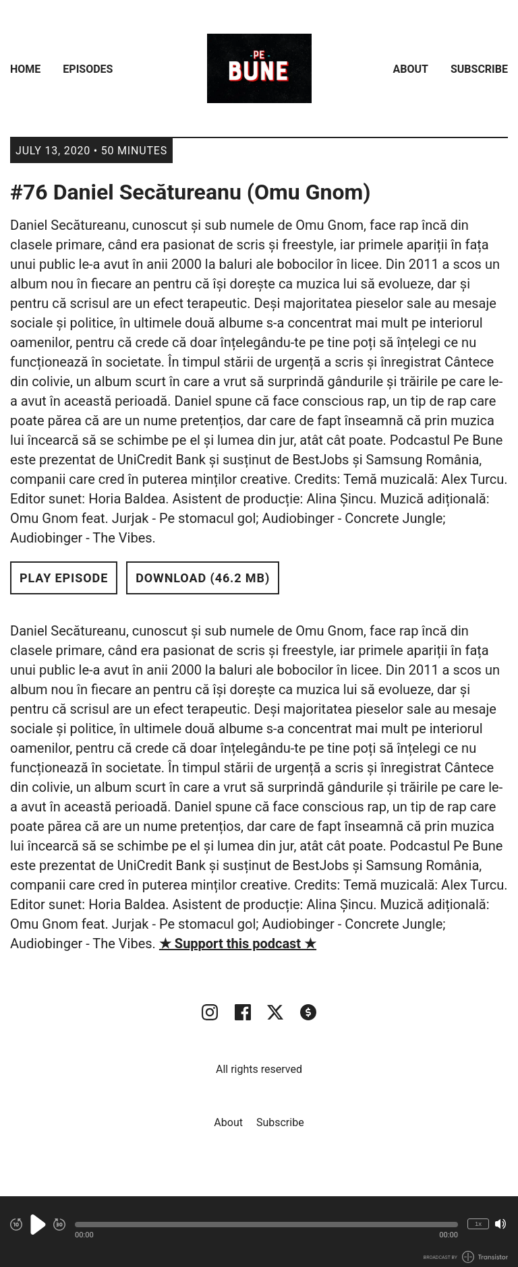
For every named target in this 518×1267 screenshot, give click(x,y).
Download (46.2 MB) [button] (203, 578)
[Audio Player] (259, 1231)
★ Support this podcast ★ (237, 943)
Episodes (88, 69)
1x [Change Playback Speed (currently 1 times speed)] (478, 1223)
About (410, 69)
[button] (266, 1224)
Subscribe (479, 69)
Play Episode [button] (64, 578)
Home (25, 69)
